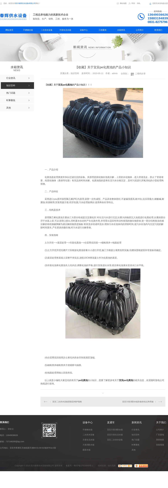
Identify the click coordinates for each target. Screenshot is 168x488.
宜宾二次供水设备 (115, 440)
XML (138, 3)
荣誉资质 (160, 440)
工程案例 (102, 30)
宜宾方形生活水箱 (115, 435)
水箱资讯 (121, 30)
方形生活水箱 (65, 30)
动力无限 (112, 465)
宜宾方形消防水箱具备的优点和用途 (138, 402)
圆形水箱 (86, 450)
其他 (134, 450)
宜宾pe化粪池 (65, 85)
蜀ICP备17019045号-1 (83, 465)
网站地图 (123, 3)
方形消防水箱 (88, 445)
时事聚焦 (135, 445)
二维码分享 (140, 73)
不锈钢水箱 (28, 30)
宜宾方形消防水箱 (115, 430)
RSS (133, 3)
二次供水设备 (47, 30)
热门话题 (135, 440)
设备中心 (84, 30)
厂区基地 (160, 435)
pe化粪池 (83, 380)
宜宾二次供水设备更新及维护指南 (67, 402)
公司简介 (140, 30)
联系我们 (158, 30)
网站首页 (9, 30)
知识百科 (135, 435)
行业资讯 (135, 430)
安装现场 (160, 445)
